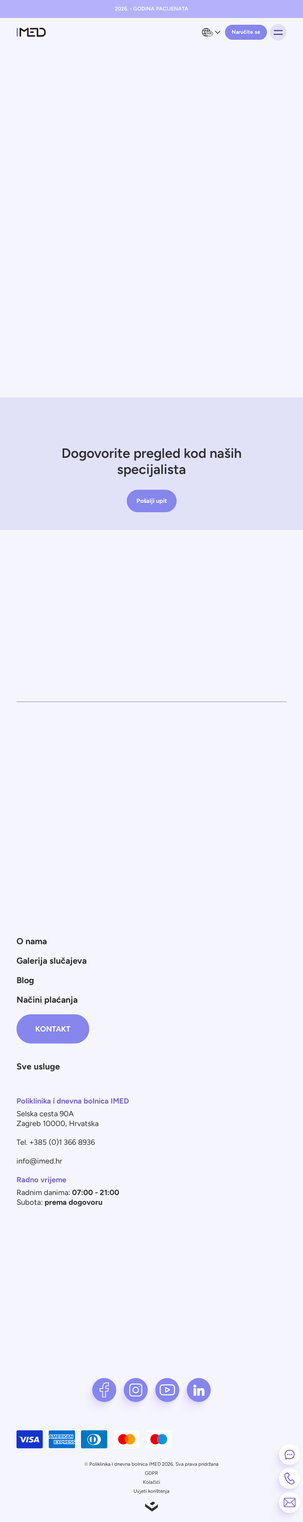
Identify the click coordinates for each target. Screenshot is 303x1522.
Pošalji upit (151, 501)
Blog (25, 980)
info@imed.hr (39, 1161)
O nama (31, 941)
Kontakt (52, 1029)
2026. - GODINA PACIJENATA (151, 9)
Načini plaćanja (47, 1000)
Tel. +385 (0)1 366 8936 (55, 1142)
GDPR (151, 1473)
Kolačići (151, 1482)
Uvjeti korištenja (151, 1491)
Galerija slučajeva (51, 961)
